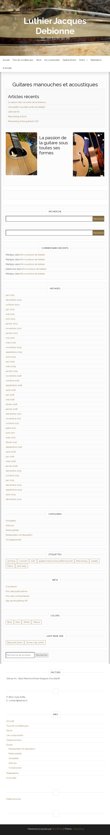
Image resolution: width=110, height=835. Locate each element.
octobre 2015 (12, 475)
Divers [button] (83, 60)
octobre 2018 (12, 380)
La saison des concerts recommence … (27, 102)
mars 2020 (11, 342)
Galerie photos (69, 60)
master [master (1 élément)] (94, 561)
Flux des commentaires (17, 596)
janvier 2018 (11, 409)
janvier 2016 (12, 466)
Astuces (10, 525)
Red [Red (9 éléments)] (18, 622)
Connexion (11, 586)
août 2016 (11, 452)
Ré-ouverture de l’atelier (33, 254)
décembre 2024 (14, 300)
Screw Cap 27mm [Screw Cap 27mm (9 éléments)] (35, 642)
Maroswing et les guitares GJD (23, 121)
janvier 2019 (12, 371)
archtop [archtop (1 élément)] (11, 561)
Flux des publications (16, 591)
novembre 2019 (13, 347)
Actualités (11, 520)
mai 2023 (10, 314)
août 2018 (11, 390)
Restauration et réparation (19, 535)
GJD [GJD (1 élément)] (33, 561)
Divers (9, 745)
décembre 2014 (13, 485)
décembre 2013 (13, 499)
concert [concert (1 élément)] (23, 561)
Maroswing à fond (17, 116)
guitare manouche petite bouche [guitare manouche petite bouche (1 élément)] (56, 561)
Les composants (52, 60)
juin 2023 (10, 309)
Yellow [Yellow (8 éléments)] (36, 622)
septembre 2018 (14, 385)
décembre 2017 (13, 414)
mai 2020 (10, 338)
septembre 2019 (14, 352)
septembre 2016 (14, 447)
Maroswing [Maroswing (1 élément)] (81, 561)
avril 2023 (10, 319)
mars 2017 (11, 437)
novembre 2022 (13, 328)
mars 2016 (11, 461)
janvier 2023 (12, 323)
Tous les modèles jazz (22, 60)
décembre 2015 (13, 470)
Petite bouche (13, 799)
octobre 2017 (12, 423)
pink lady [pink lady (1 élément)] (21, 566)
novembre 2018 (13, 376)
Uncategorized (13, 539)
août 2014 (11, 494)
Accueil (6, 60)
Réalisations (96, 60)
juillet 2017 (11, 428)
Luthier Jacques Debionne (55, 26)
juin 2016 (10, 456)
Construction (15, 768)
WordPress (57, 829)
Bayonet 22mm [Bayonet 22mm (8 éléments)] (14, 642)
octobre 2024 (12, 304)
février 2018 (11, 404)
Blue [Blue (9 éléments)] (9, 622)
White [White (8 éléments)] (26, 622)
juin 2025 (10, 295)
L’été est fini (13, 111)
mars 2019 (11, 366)
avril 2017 (10, 433)
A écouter (7, 68)
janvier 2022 (12, 333)
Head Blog (78, 829)
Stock (38, 60)
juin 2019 (10, 361)
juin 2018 (10, 395)
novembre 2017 (13, 418)
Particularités (12, 530)
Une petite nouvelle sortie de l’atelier (26, 107)
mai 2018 (10, 399)
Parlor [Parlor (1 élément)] (10, 566)
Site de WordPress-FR (17, 601)
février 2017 (11, 442)
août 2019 (11, 357)
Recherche (41, 655)
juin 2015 (10, 480)
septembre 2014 (14, 489)
